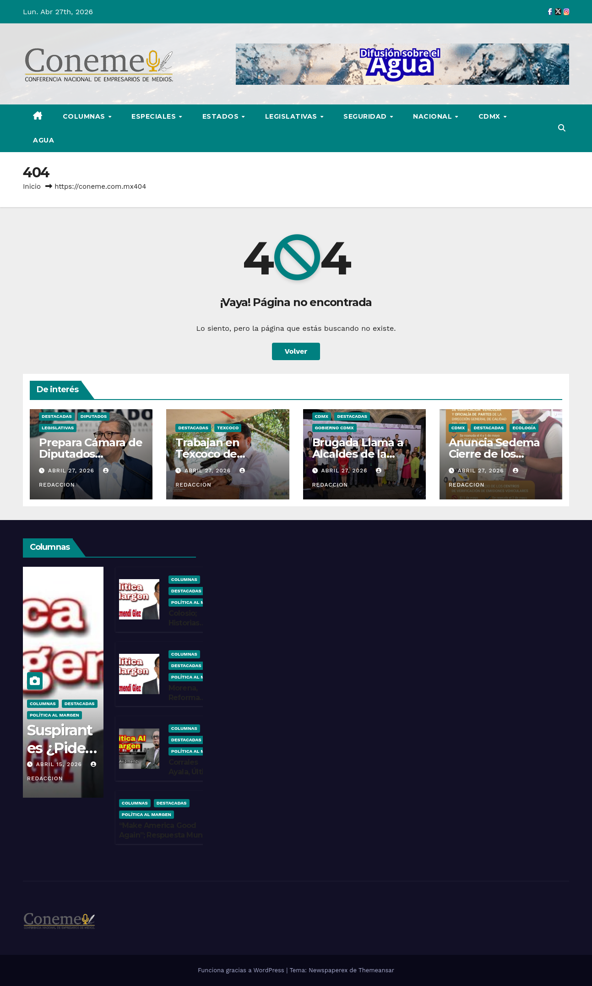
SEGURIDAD (366, 116)
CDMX (490, 116)
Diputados (94, 416)
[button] (561, 128)
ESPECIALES (154, 116)
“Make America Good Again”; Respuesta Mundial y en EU (167, 835)
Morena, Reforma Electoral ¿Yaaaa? (184, 702)
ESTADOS (221, 116)
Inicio (32, 186)
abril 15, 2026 (60, 764)
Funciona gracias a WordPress (242, 970)
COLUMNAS (85, 116)
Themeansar (376, 970)
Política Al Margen (54, 715)
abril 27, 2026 (72, 470)
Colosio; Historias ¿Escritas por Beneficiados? (194, 627)
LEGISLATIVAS (292, 116)
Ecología (524, 427)
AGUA (43, 140)
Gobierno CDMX (334, 427)
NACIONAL (433, 116)
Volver (296, 351)
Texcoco (228, 427)
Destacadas (57, 416)
